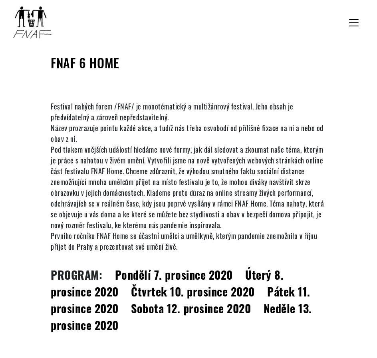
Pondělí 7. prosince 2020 (174, 275)
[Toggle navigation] (354, 22)
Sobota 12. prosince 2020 (191, 308)
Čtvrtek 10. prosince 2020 (193, 291)
